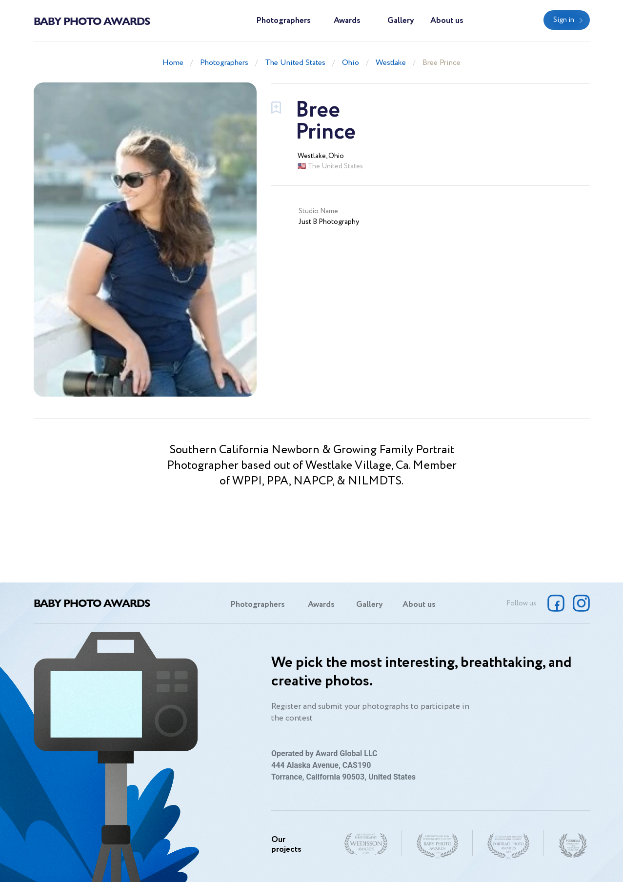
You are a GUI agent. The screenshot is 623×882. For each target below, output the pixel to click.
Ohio (350, 62)
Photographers (283, 21)
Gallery (400, 21)
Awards (347, 21)
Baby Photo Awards (92, 20)
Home (172, 62)
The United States (295, 62)
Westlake (391, 62)
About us (446, 21)
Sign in (563, 20)
